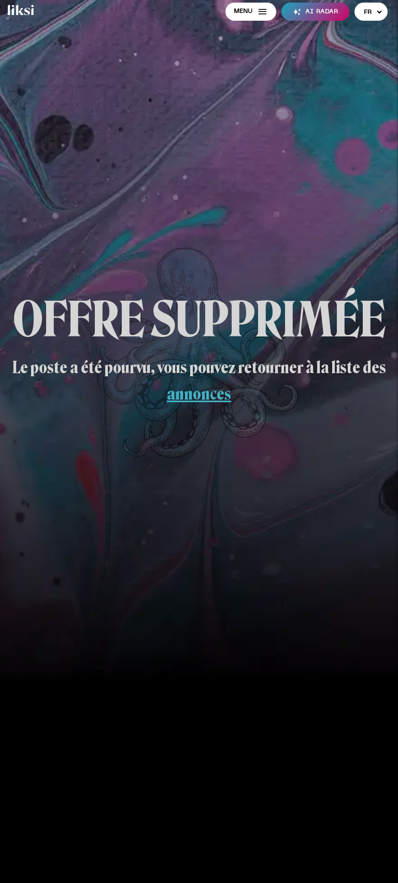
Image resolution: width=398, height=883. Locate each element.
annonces (199, 394)
